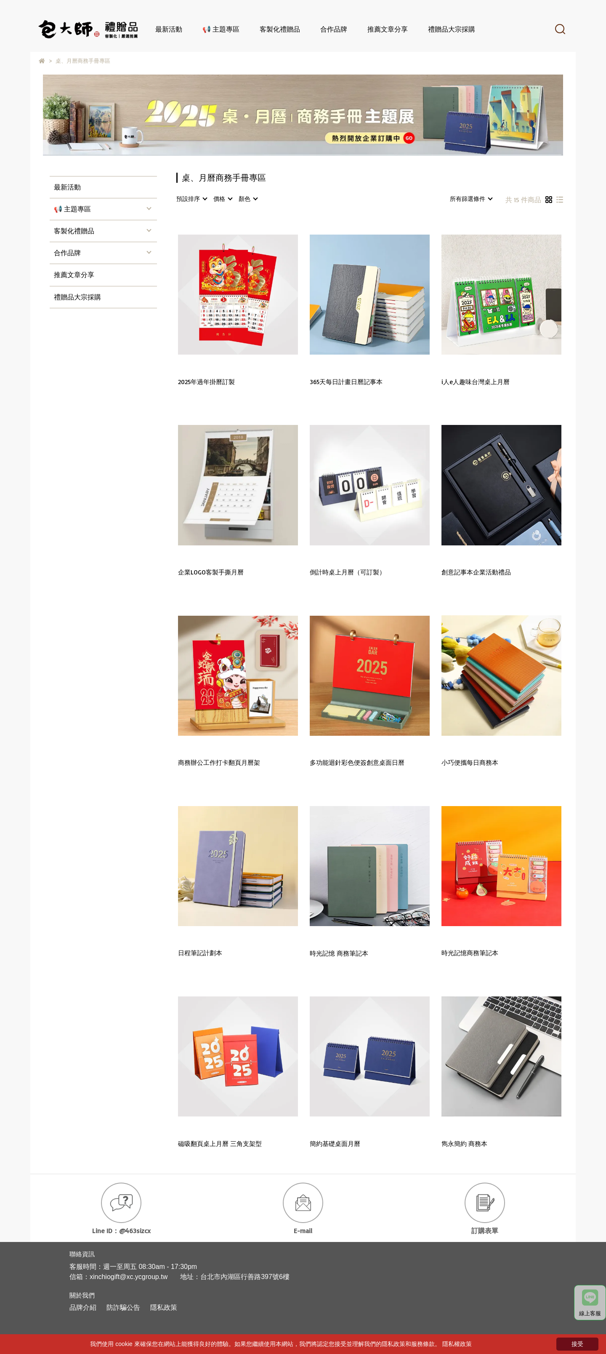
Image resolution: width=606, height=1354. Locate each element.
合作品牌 (333, 29)
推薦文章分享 (387, 29)
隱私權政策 (457, 1344)
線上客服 (590, 1303)
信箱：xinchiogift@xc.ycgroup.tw (118, 1276)
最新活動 (168, 29)
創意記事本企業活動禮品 (476, 572)
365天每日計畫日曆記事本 (346, 382)
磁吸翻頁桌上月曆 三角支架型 (220, 1144)
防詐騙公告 (123, 1307)
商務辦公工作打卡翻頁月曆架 (219, 762)
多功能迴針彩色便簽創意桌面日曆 (357, 762)
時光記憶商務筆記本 (469, 953)
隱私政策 (163, 1307)
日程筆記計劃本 (200, 953)
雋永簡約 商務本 (464, 1144)
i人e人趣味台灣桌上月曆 (475, 382)
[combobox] (191, 198)
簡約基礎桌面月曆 (335, 1144)
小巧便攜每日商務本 (469, 762)
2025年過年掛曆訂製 (206, 382)
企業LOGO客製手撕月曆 (211, 572)
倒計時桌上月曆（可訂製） (347, 572)
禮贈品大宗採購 (451, 29)
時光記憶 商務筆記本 (339, 953)
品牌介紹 (82, 1307)
